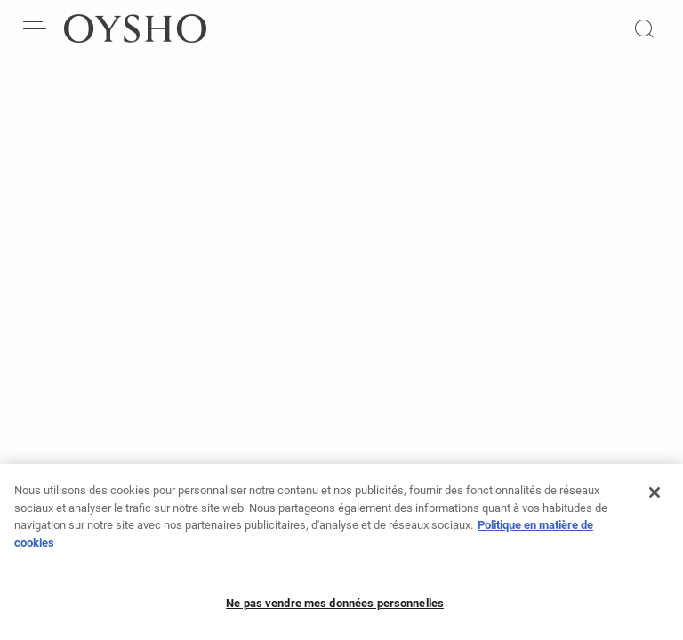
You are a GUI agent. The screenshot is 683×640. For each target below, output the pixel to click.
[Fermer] (654, 496)
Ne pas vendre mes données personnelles (335, 607)
